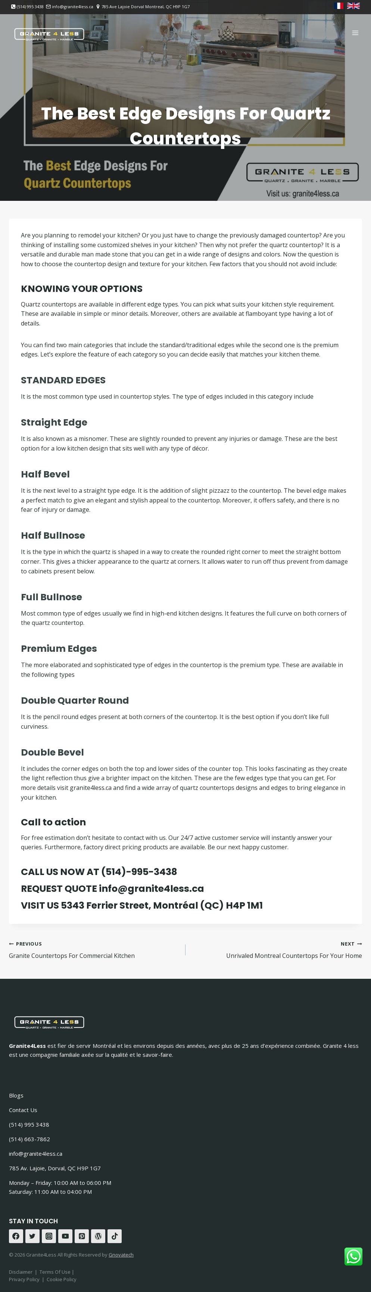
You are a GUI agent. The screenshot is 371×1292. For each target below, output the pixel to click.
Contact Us (23, 1110)
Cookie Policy (62, 1279)
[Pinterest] (82, 1236)
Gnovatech (121, 1254)
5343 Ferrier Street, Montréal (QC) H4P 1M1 (162, 905)
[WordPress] (98, 1236)
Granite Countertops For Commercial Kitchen (94, 949)
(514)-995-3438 (139, 871)
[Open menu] (355, 32)
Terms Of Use (56, 1271)
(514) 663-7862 (29, 1139)
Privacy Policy (24, 1279)
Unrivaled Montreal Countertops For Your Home (276, 949)
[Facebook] (16, 1236)
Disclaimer (20, 1271)
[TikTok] (114, 1236)
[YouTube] (65, 1236)
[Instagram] (49, 1236)
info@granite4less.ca (151, 888)
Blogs (16, 1095)
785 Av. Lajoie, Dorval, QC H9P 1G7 (55, 1168)
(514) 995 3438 (29, 1124)
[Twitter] (32, 1236)
